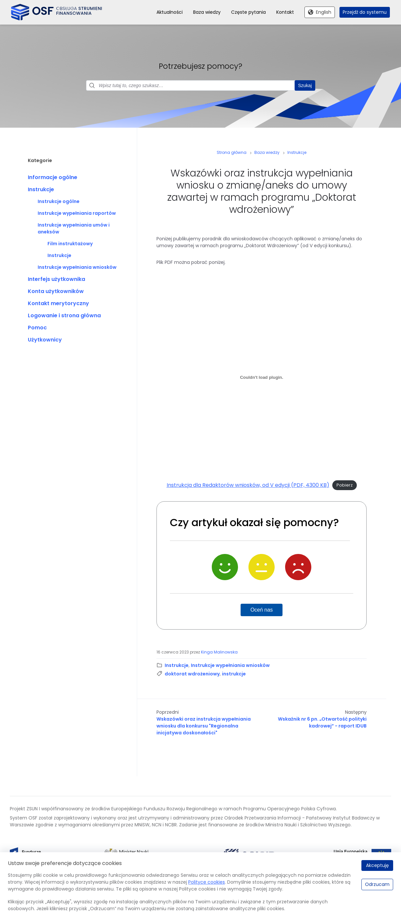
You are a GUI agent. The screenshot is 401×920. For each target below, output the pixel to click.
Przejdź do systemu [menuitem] (365, 12)
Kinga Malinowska (219, 652)
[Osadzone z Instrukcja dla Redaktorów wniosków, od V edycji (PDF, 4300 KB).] (261, 377)
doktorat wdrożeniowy (192, 674)
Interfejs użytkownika (56, 279)
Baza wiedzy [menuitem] (207, 12)
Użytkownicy (45, 340)
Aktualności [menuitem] (169, 12)
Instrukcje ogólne (59, 201)
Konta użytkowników (56, 291)
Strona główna (231, 153)
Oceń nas (261, 610)
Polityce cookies (206, 882)
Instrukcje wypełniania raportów (77, 213)
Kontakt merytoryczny (58, 303)
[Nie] (298, 567)
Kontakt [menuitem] (285, 12)
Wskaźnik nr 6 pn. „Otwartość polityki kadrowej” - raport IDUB (322, 722)
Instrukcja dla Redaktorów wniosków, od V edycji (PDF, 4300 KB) (248, 485)
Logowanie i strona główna (64, 316)
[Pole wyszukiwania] (200, 86)
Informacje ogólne (52, 177)
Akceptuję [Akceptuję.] (377, 865)
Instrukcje (41, 189)
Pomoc (37, 328)
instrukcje (234, 674)
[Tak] (225, 567)
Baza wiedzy (267, 153)
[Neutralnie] (261, 567)
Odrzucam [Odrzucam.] (377, 884)
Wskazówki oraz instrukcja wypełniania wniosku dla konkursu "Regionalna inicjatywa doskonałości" (203, 726)
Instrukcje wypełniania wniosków (77, 267)
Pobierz (345, 485)
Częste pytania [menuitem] (248, 12)
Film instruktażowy (70, 244)
